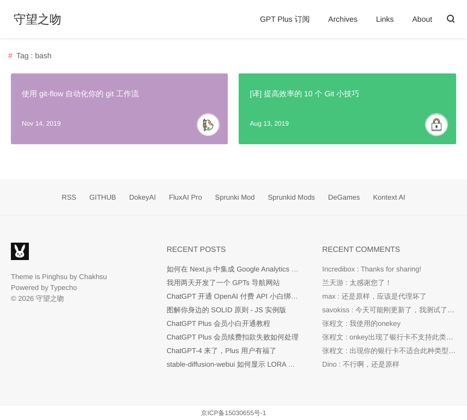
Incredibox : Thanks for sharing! (371, 269)
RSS (69, 197)
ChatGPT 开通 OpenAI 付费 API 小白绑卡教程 (239, 296)
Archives (342, 19)
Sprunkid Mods (291, 197)
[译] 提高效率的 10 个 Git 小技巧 (304, 93)
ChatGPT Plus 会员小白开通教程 (218, 323)
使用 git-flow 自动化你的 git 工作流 (80, 93)
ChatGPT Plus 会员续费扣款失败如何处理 (233, 337)
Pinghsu (55, 277)
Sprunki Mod (235, 197)
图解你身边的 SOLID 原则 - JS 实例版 (227, 310)
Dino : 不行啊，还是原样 (360, 364)
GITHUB (102, 197)
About (423, 19)
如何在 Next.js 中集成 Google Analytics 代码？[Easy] (249, 269)
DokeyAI (142, 197)
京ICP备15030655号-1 (233, 413)
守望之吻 (38, 20)
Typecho (63, 287)
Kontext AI (389, 197)
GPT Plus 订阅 (285, 19)
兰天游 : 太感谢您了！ (357, 283)
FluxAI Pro (185, 197)
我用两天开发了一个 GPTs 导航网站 (223, 283)
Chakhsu (93, 277)
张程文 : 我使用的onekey (361, 323)
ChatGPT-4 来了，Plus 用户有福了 (222, 351)
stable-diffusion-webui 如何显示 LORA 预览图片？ (245, 364)
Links (385, 19)
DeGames (344, 197)
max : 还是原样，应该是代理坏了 (374, 296)
